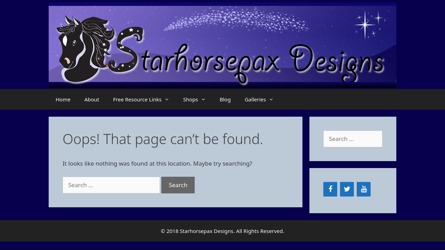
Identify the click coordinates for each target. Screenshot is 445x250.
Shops (198, 99)
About (91, 99)
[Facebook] (330, 189)
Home (63, 99)
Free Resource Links (144, 99)
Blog (225, 99)
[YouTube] (364, 189)
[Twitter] (347, 189)
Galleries (263, 99)
